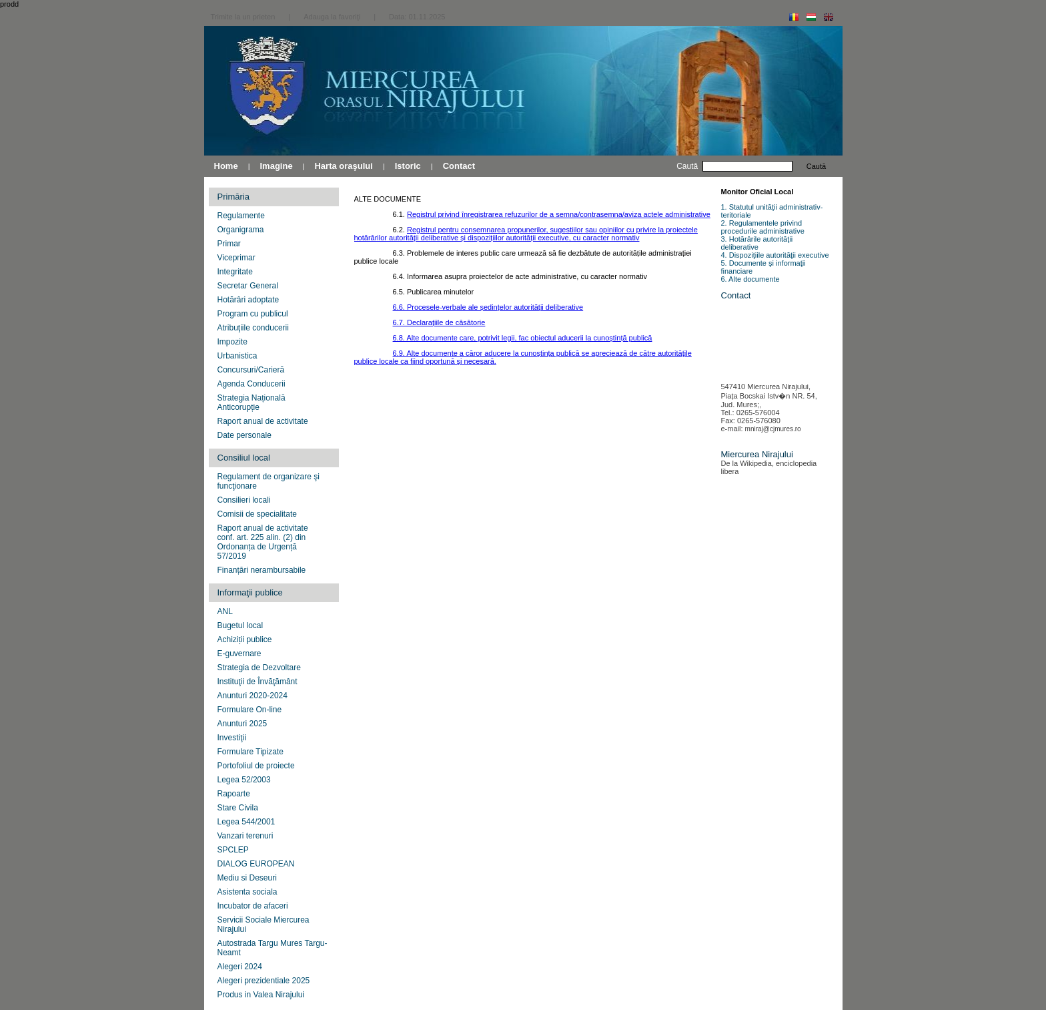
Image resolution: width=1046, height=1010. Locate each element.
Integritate (235, 271)
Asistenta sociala (247, 892)
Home (226, 166)
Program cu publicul (252, 313)
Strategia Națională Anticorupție (251, 402)
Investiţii (231, 737)
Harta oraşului (343, 166)
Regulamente (241, 215)
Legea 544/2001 (246, 821)
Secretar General (247, 285)
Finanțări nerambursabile (261, 570)
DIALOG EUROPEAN (256, 863)
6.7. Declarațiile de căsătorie (439, 322)
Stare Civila (237, 807)
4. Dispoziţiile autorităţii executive (775, 255)
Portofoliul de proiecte (256, 765)
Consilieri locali (244, 500)
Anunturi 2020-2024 (252, 695)
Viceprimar (236, 257)
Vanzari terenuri (245, 835)
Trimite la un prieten (243, 17)
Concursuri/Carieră (251, 369)
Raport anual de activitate (262, 421)
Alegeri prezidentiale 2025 (263, 980)
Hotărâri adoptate (248, 299)
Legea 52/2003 (244, 779)
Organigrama (240, 229)
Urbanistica (237, 355)
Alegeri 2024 (239, 966)
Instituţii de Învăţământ (257, 681)
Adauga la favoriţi (332, 17)
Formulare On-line (249, 709)
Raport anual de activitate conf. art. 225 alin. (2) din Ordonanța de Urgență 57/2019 (262, 542)
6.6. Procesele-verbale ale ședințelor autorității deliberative (488, 307)
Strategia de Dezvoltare (259, 667)
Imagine (275, 166)
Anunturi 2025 (242, 723)
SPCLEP (233, 849)
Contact (459, 166)
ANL (225, 611)
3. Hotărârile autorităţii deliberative (757, 243)
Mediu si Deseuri (247, 877)
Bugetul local (240, 625)
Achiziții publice (244, 639)
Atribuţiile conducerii (253, 327)
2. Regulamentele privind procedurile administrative (763, 227)
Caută (816, 166)
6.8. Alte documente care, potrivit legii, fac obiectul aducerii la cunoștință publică (522, 338)
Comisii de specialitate (257, 514)
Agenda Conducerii (251, 384)
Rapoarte (233, 793)
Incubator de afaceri (252, 906)
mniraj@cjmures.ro (773, 429)
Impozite (232, 341)
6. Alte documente (750, 279)
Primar (229, 243)
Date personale (244, 435)
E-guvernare (239, 653)
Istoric (408, 166)
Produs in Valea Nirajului (261, 994)
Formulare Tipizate (250, 751)
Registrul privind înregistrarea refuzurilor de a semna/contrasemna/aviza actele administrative (558, 214)
